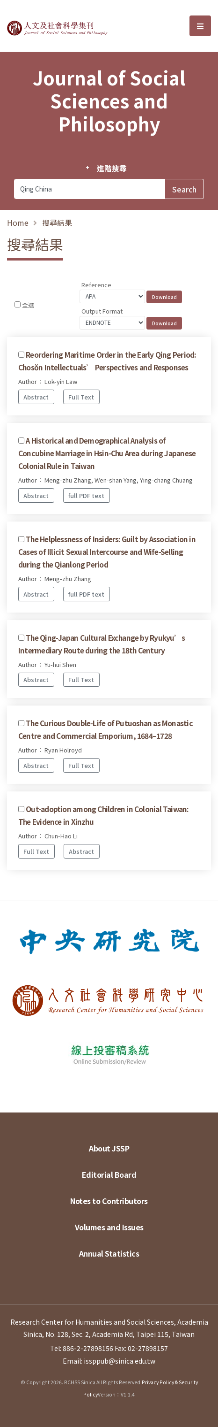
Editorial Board (109, 1174)
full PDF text (86, 495)
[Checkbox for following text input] (18, 304)
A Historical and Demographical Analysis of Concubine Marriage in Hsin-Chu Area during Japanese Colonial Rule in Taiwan (107, 453)
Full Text (81, 396)
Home (18, 222)
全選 (28, 304)
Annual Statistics (109, 1253)
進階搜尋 (111, 168)
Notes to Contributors (109, 1200)
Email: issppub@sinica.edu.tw (109, 1361)
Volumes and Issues (109, 1227)
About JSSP (109, 1148)
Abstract (36, 396)
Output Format (102, 311)
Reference (96, 284)
